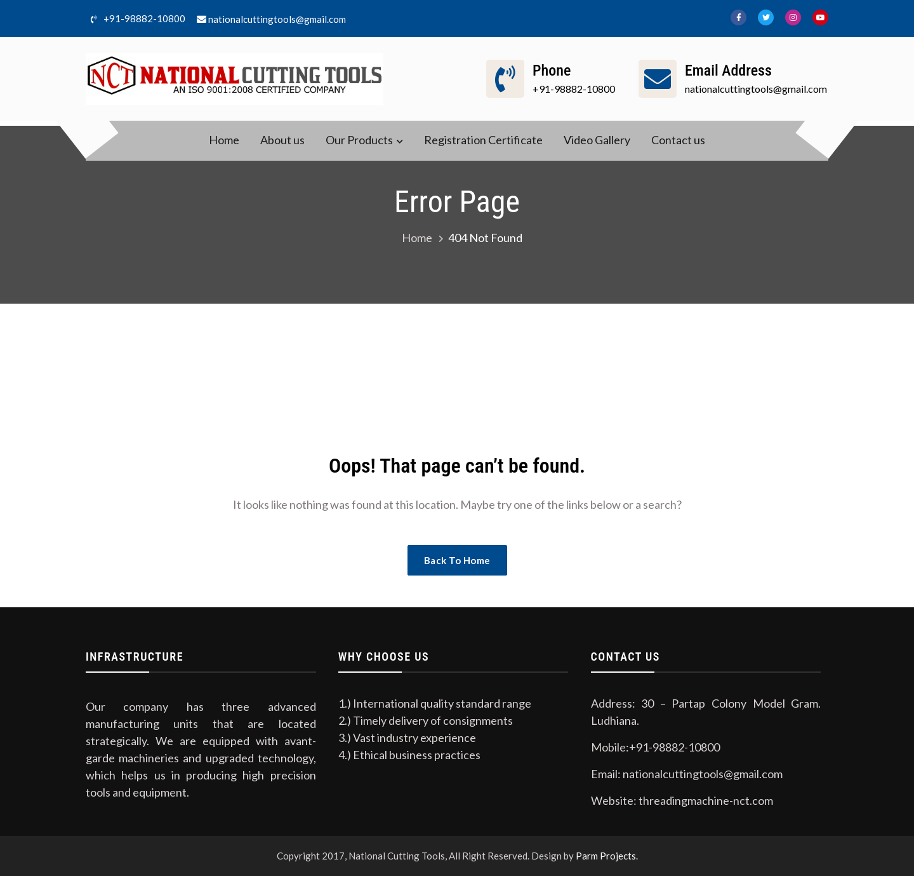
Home (224, 140)
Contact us (678, 140)
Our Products (359, 140)
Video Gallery (597, 140)
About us (282, 140)
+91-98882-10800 (135, 19)
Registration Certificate (483, 140)
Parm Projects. (607, 855)
